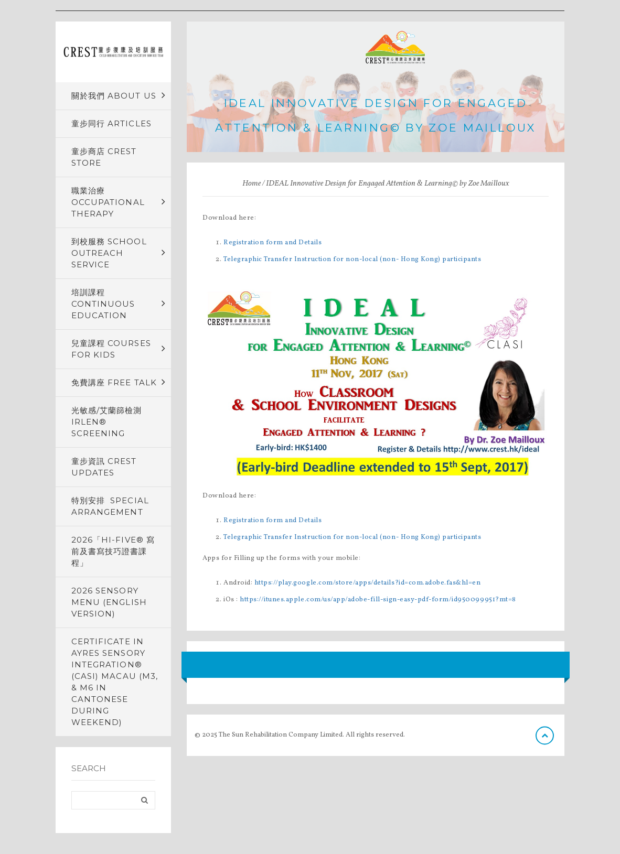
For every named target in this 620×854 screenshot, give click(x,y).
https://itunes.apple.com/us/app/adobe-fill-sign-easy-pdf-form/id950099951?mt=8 (378, 599)
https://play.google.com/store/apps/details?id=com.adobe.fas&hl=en (367, 583)
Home (251, 183)
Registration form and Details (272, 242)
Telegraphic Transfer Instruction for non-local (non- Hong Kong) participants (352, 259)
